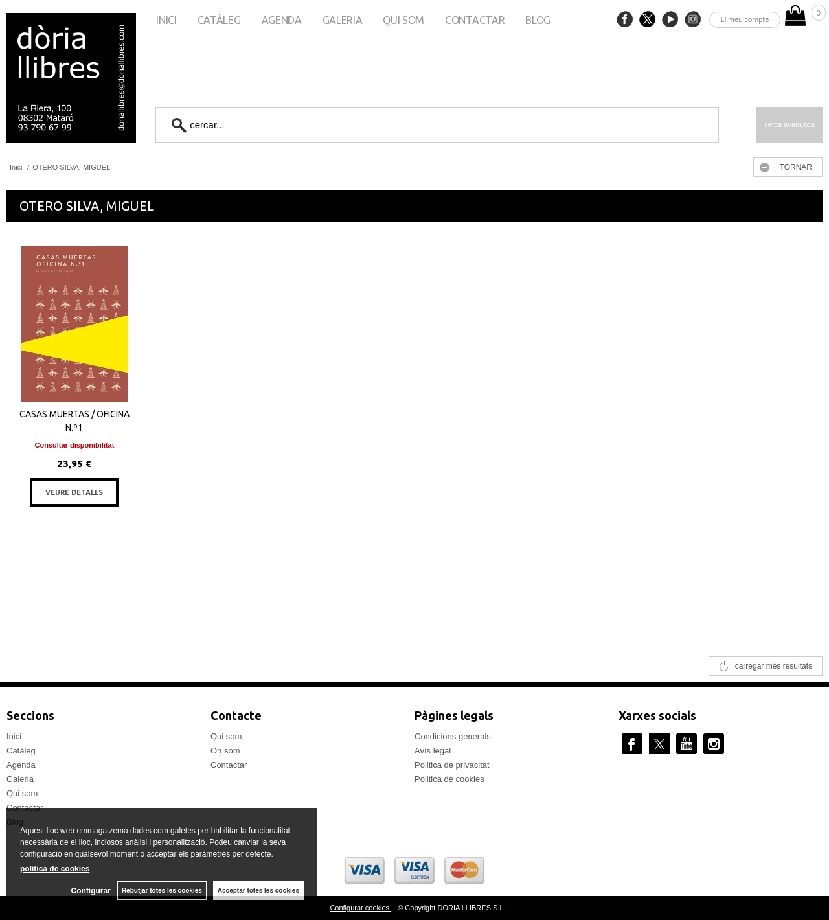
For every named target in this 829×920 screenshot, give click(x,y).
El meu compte (745, 19)
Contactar (475, 20)
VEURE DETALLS (74, 492)
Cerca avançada (789, 124)
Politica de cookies (449, 779)
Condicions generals (452, 736)
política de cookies (54, 868)
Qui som (403, 20)
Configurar (91, 890)
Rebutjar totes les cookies (162, 890)
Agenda (282, 20)
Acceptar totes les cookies (258, 890)
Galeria (343, 20)
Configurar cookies (360, 908)
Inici (166, 20)
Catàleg (219, 20)
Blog (538, 20)
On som (225, 750)
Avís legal (432, 750)
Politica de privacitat (452, 765)
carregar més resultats (773, 666)
